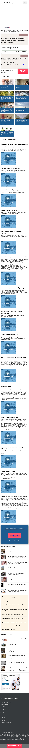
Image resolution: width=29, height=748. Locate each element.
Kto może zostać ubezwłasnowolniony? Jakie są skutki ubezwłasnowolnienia (17, 557)
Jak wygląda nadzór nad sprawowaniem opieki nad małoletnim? (17, 591)
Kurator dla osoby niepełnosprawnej (11, 189)
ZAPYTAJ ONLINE (23, 71)
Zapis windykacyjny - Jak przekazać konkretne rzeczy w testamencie (21, 121)
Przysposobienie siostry (8, 471)
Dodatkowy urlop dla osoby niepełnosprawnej (14, 144)
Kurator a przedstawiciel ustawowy (11, 168)
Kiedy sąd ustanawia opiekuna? (20, 86)
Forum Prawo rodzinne (17, 30)
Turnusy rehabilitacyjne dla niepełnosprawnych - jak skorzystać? (6, 110)
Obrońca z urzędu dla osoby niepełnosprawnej (14, 288)
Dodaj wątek (23, 35)
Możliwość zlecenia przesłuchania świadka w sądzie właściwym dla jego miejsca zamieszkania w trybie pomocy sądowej (18, 669)
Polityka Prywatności (6, 722)
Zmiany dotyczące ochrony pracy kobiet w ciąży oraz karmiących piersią (17, 585)
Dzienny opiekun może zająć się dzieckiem (18, 579)
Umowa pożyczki (12, 644)
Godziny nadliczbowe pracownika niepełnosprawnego (10, 385)
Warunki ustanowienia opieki (9, 334)
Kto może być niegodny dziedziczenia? (17, 638)
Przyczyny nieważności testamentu (16, 662)
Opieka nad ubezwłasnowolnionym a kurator (14, 496)
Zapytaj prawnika (14, 746)
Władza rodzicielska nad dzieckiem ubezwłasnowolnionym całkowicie (6, 122)
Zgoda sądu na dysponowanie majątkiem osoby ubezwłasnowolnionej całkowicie (12, 605)
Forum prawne (9, 30)
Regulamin (4, 720)
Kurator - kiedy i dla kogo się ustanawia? (7, 86)
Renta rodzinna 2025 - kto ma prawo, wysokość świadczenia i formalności (7, 98)
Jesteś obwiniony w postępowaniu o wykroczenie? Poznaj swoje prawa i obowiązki (16, 656)
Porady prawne (5, 719)
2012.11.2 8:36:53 (21, 51)
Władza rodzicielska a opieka (8, 629)
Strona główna (3, 30)
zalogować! (21, 64)
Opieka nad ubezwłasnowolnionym (21, 109)
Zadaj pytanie (14, 535)
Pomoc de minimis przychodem (10, 417)
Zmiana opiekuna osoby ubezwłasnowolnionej (12, 618)
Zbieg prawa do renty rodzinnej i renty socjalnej (21, 98)
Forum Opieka (25, 30)
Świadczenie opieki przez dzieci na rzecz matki (12, 614)
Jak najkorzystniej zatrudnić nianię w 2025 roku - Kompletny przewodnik (18, 563)
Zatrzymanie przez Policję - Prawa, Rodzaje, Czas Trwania (7, 133)
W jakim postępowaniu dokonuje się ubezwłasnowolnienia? (16, 574)
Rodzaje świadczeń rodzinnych (10, 210)
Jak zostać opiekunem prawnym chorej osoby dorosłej (14, 601)
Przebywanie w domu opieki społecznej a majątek (13, 625)
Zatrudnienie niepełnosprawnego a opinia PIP (14, 257)
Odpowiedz (24, 55)
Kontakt (3, 717)
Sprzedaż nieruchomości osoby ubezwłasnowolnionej (14, 622)
